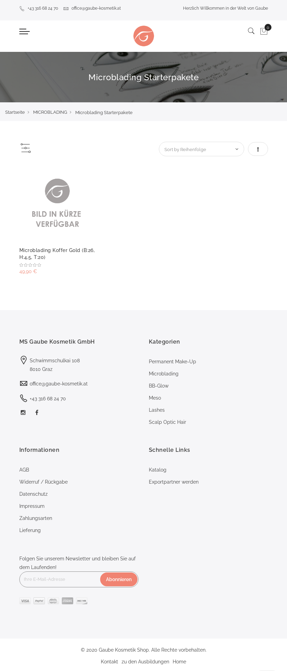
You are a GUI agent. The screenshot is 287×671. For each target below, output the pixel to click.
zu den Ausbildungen (145, 661)
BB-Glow (159, 386)
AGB (24, 470)
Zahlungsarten (35, 518)
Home (179, 661)
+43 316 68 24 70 (38, 8)
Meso (155, 398)
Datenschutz (33, 494)
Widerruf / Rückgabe (43, 482)
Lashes (157, 410)
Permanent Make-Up (172, 361)
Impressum (32, 506)
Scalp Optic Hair (167, 422)
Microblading (164, 373)
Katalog (157, 470)
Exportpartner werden (174, 482)
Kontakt (109, 661)
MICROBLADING (50, 112)
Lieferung (30, 530)
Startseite (15, 112)
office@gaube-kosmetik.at (92, 8)
